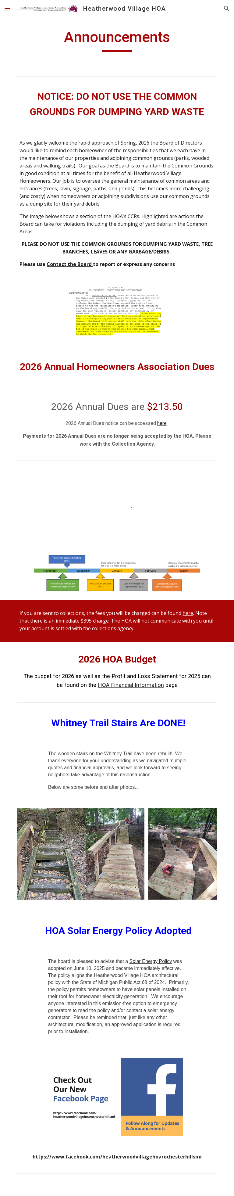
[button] (7, 8)
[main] (117, 40)
